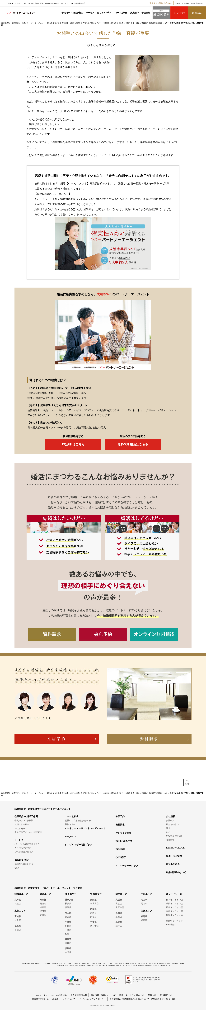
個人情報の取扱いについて (103, 995)
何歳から (162, 963)
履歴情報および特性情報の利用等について (129, 999)
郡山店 (17, 929)
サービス (90, 12)
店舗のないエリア (174, 920)
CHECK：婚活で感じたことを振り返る (118, 23)
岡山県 (144, 899)
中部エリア (96, 894)
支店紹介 (134, 12)
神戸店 (119, 926)
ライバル (106, 963)
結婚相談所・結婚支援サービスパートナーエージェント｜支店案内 (48, 888)
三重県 (93, 922)
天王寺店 (120, 907)
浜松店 (93, 917)
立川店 (43, 915)
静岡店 (93, 913)
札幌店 (17, 903)
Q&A (16, 868)
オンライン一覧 (174, 894)
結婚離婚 (111, 965)
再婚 (127, 963)
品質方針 (152, 995)
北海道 (17, 899)
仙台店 (17, 920)
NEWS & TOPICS (174, 836)
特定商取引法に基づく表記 (163, 999)
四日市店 (94, 926)
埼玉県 (68, 913)
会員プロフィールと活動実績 (28, 832)
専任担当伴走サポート (24, 848)
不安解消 (55, 963)
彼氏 (76, 963)
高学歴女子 (74, 965)
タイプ (70, 963)
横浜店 (68, 903)
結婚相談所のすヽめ (176, 872)
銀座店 (43, 907)
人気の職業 (46, 963)
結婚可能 (133, 963)
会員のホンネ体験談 (23, 820)
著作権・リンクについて (63, 999)
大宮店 (68, 917)
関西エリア (121, 894)
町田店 (43, 911)
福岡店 (144, 920)
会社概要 (170, 820)
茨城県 (68, 948)
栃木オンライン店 (174, 899)
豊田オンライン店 (174, 903)
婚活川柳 (120, 849)
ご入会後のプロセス (23, 852)
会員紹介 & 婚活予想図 (72, 12)
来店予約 (120, 816)
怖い (111, 963)
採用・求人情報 (183, 3)
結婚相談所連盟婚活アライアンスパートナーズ (155, 965)
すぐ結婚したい (84, 963)
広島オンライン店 (174, 915)
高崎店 (68, 943)
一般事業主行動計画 (39, 999)
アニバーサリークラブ (127, 865)
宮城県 (17, 916)
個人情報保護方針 (78, 995)
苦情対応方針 (166, 995)
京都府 (119, 913)
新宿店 (43, 903)
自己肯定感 (103, 965)
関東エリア (70, 894)
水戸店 (68, 952)
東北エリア (20, 911)
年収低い (60, 965)
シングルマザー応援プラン (78, 844)
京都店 (119, 917)
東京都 (43, 899)
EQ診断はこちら (73, 444)
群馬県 (68, 939)
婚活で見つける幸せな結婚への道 (60, 23)
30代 (61, 963)
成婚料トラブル (92, 965)
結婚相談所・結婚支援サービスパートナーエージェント (23, 23)
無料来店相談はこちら (132, 444)
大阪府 (119, 899)
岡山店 (144, 903)
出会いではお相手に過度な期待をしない (152, 23)
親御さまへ (70, 824)
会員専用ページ (198, 3)
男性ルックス (142, 963)
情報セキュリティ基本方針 (131, 995)
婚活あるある (173, 864)
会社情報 (145, 12)
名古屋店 (94, 903)
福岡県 (144, 916)
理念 (168, 828)
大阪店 (119, 903)
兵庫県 (119, 922)
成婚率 (181, 963)
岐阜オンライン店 (174, 907)
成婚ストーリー (21, 824)
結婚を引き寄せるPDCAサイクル (88, 23)
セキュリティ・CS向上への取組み (51, 995)
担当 (168, 963)
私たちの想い (172, 824)
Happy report (20, 828)
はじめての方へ (104, 12)
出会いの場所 (96, 963)
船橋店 (68, 926)
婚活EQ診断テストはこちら (53, 193)
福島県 (17, 926)
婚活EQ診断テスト (125, 841)
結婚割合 (175, 963)
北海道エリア (21, 894)
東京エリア (45, 894)
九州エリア (146, 911)
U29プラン (70, 836)
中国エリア (146, 894)
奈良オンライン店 (174, 911)
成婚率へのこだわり (23, 864)
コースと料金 (121, 12)
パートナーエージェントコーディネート (85, 828)
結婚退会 (82, 965)
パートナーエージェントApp (126, 965)
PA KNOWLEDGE (175, 848)
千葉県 (68, 922)
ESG (168, 832)
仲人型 (121, 963)
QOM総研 (121, 857)
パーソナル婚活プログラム (27, 844)
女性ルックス (153, 963)
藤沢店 (68, 907)
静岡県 (93, 909)
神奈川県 (69, 899)
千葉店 (68, 930)
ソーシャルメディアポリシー (92, 999)
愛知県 (93, 899)
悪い (116, 963)
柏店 (67, 933)
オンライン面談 (123, 833)
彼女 (66, 965)
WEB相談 (170, 924)
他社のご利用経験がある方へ (78, 820)
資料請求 (120, 825)
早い (65, 963)
